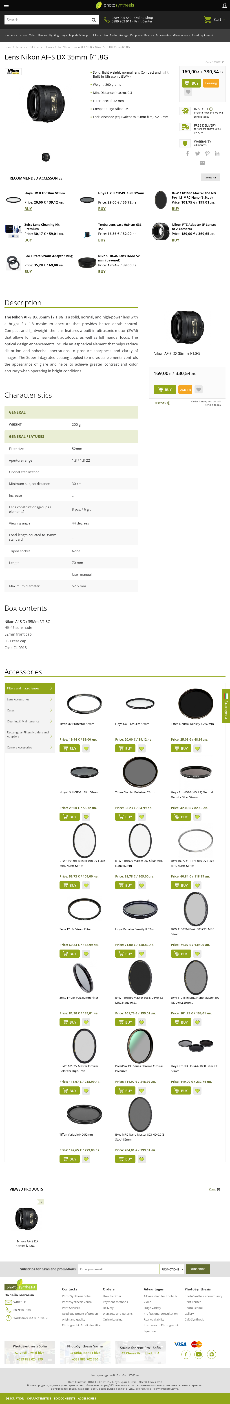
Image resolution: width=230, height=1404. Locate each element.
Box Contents (64, 1398)
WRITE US (15, 1302)
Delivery (108, 1308)
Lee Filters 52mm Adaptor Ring (48, 256)
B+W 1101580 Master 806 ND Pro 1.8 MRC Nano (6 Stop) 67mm (194, 197)
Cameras (11, 35)
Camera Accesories (19, 747)
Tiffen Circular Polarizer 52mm (135, 792)
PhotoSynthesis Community (203, 1296)
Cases (11, 710)
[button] (188, 155)
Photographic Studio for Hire (81, 1325)
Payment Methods (115, 1302)
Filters (97, 35)
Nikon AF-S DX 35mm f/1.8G (177, 353)
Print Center (193, 1302)
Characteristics (39, 1398)
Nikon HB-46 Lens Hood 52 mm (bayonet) (119, 258)
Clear (212, 1189)
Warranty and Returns (118, 1314)
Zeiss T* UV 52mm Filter (75, 929)
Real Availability (154, 1319)
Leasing (211, 83)
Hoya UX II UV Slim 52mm (44, 193)
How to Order (112, 1296)
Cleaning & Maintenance (23, 721)
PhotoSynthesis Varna (77, 1302)
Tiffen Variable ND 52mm (76, 1134)
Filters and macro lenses (23, 688)
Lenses (23, 35)
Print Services (71, 1308)
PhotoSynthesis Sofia (76, 1296)
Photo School (194, 1308)
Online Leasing (112, 1319)
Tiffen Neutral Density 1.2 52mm (192, 724)
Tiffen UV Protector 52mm (77, 724)
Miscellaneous (181, 35)
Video (32, 35)
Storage (123, 35)
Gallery (189, 1314)
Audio (113, 35)
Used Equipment (202, 35)
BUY (28, 208)
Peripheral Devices (142, 35)
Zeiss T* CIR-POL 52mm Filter (79, 998)
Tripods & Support (80, 35)
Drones (42, 35)
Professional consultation (161, 1314)
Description (15, 1398)
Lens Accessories (18, 699)
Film (105, 35)
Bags (64, 35)
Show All (211, 177)
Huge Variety (152, 1308)
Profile (224, 5)
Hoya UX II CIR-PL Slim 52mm (121, 193)
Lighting (54, 35)
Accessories (163, 35)
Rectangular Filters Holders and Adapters (28, 734)
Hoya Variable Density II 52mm (135, 929)
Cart (217, 19)
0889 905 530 (17, 1310)
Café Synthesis (194, 1319)
